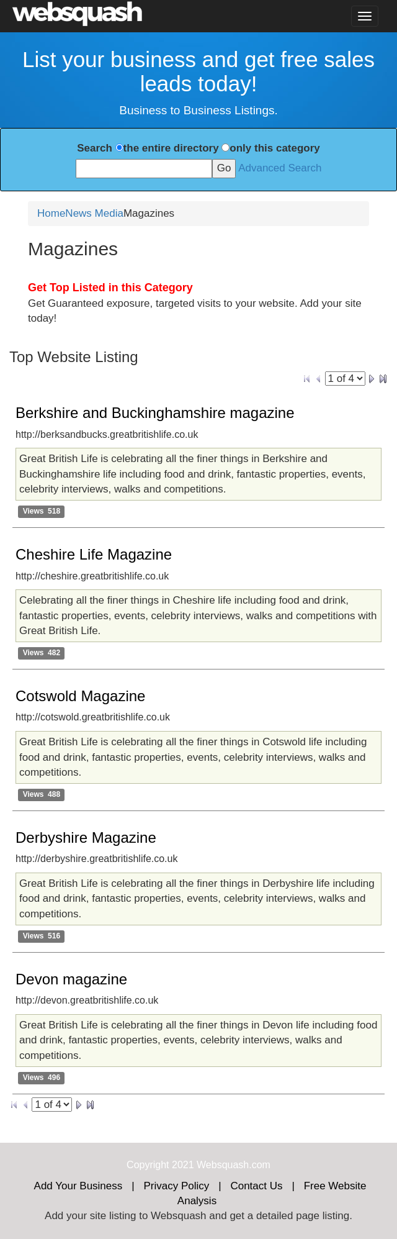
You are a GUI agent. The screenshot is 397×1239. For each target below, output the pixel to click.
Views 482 (42, 652)
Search (94, 148)
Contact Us (256, 1186)
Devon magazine (71, 979)
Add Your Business (78, 1186)
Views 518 (42, 511)
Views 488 (42, 794)
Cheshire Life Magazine (94, 554)
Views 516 (42, 936)
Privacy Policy (176, 1186)
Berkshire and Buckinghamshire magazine (155, 412)
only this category (274, 148)
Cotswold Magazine (80, 696)
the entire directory (171, 148)
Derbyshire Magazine (86, 837)
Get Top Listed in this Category (110, 287)
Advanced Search (279, 168)
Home (51, 213)
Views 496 (42, 1077)
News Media (94, 213)
